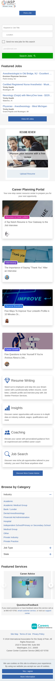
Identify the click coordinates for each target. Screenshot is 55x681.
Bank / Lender (10, 509)
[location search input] (27, 35)
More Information (27, 677)
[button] (54, 5)
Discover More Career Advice (27, 473)
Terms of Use (25, 634)
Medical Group (10, 529)
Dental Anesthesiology (14, 513)
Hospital (7, 521)
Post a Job (27, 13)
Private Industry (11, 537)
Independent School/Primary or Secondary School (27, 525)
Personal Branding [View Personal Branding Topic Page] (14, 306)
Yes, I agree (28, 671)
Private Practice (11, 541)
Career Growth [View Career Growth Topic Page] (12, 349)
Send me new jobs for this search (20, 42)
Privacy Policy (38, 634)
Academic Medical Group (15, 505)
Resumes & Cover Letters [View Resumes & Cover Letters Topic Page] (17, 217)
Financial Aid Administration (16, 517)
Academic (8, 501)
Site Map (14, 634)
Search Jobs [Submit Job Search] (27, 55)
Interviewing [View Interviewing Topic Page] (11, 263)
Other (6, 533)
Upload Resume (27, 174)
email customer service (27, 611)
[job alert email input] (27, 49)
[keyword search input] (27, 28)
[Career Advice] (27, 587)
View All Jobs (27, 119)
